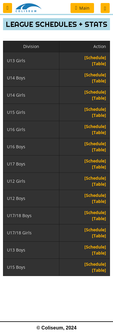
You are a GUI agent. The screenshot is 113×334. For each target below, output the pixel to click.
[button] (7, 8)
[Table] (99, 63)
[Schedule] (95, 57)
